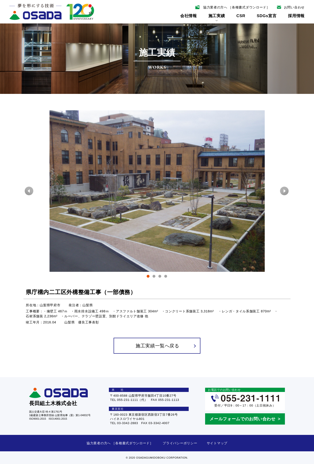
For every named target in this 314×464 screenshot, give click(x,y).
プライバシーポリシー (180, 443)
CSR (240, 16)
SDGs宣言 (267, 16)
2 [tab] (154, 277)
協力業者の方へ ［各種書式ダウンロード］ (120, 443)
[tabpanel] (157, 191)
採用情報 (296, 16)
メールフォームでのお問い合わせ (243, 419)
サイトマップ (217, 443)
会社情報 (188, 16)
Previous (29, 191)
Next (284, 191)
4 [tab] (166, 277)
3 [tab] (160, 277)
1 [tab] (148, 277)
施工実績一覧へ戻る (166, 345)
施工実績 (216, 17)
